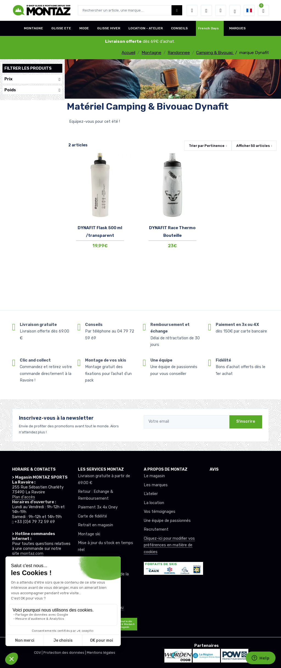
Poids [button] (32, 90)
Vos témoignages (159, 511)
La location (154, 503)
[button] (192, 10)
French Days (208, 28)
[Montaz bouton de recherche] (177, 10)
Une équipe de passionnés (167, 520)
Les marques (156, 485)
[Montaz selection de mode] (234, 10)
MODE (84, 28)
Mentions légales (101, 652)
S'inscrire (245, 421)
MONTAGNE (33, 28)
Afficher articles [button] (253, 146)
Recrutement (156, 529)
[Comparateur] (220, 10)
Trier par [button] (206, 146)
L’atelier (151, 493)
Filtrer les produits (28, 68)
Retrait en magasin (95, 525)
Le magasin (154, 476)
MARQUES (237, 28)
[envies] (206, 10)
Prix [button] (32, 79)
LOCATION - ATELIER (145, 28)
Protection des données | (65, 652)
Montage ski (89, 534)
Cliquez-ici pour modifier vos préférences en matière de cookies (169, 545)
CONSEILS (179, 28)
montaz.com (31, 553)
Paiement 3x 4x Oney (98, 507)
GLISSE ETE (61, 28)
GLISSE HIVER (108, 28)
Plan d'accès (23, 497)
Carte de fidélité (92, 516)
